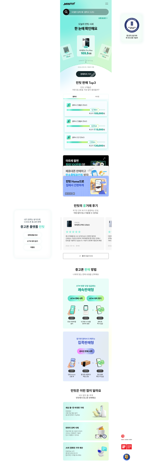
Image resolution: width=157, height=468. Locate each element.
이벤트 (32, 247)
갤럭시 (74, 97)
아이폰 (97, 97)
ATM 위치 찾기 (32, 241)
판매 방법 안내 (32, 235)
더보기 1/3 (86, 256)
